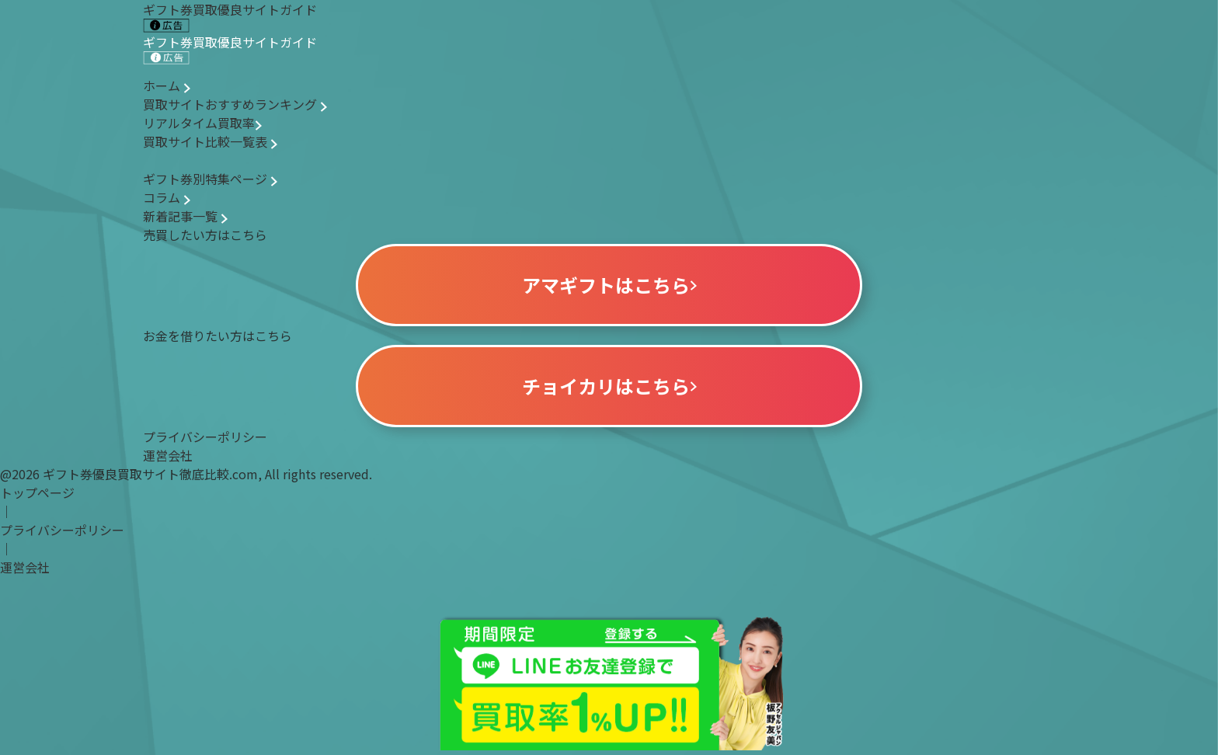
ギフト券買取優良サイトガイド (230, 49)
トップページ (37, 492)
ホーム (166, 85)
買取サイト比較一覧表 (210, 141)
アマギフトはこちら (609, 284)
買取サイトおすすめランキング (235, 104)
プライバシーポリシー (205, 436)
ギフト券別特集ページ (210, 178)
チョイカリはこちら (609, 385)
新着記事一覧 (185, 216)
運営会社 (168, 455)
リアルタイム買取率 (202, 122)
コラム (166, 197)
